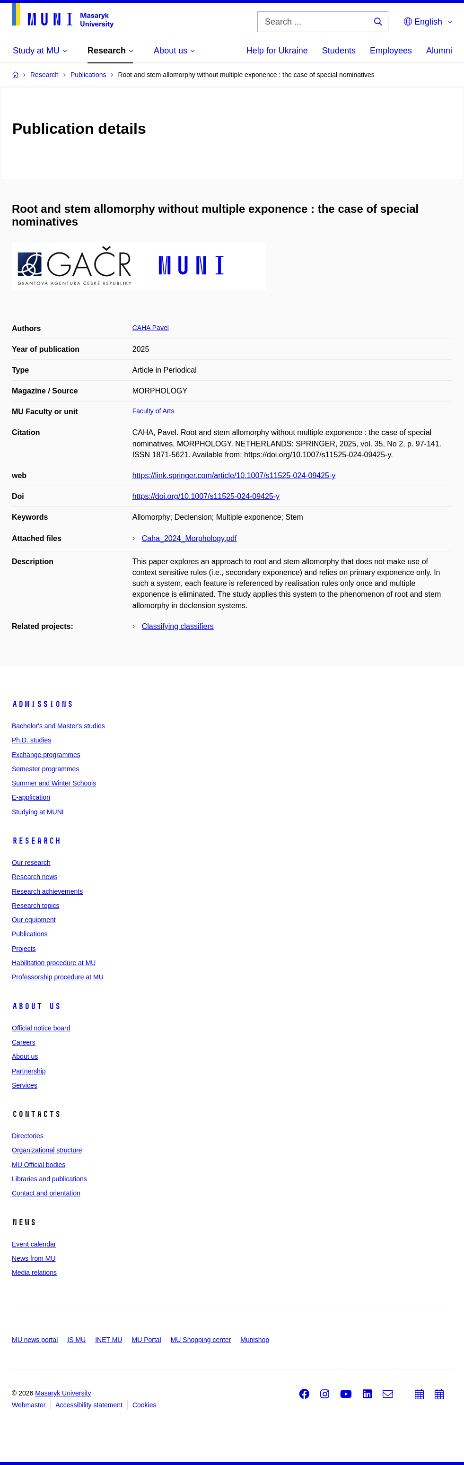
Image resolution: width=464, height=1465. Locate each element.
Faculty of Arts (153, 411)
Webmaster (28, 1405)
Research (36, 841)
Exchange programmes (46, 755)
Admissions (42, 704)
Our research (31, 862)
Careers (23, 1042)
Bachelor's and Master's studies (58, 726)
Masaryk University (63, 1393)
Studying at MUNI (38, 812)
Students (339, 50)
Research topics (35, 905)
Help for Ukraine (277, 50)
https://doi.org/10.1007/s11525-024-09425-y (206, 496)
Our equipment (34, 920)
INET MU (108, 1339)
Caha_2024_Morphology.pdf (189, 538)
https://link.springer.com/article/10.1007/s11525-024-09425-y (234, 475)
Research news (35, 877)
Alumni (439, 50)
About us (36, 1006)
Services (24, 1085)
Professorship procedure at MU (58, 977)
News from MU (34, 1258)
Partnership (29, 1071)
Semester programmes (45, 769)
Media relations (34, 1272)
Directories (28, 1136)
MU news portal (35, 1339)
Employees (391, 50)
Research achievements (47, 891)
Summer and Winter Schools (54, 783)
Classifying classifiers (178, 626)
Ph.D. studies (31, 740)
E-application (31, 797)
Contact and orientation (46, 1193)
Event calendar (34, 1244)
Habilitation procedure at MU (54, 963)
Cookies (144, 1405)
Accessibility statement (89, 1405)
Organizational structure (47, 1150)
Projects (24, 948)
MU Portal (146, 1339)
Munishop (254, 1339)
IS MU (76, 1339)
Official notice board (41, 1028)
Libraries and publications (49, 1179)
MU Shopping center (201, 1339)
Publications (30, 934)
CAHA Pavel (150, 327)
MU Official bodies (38, 1165)
